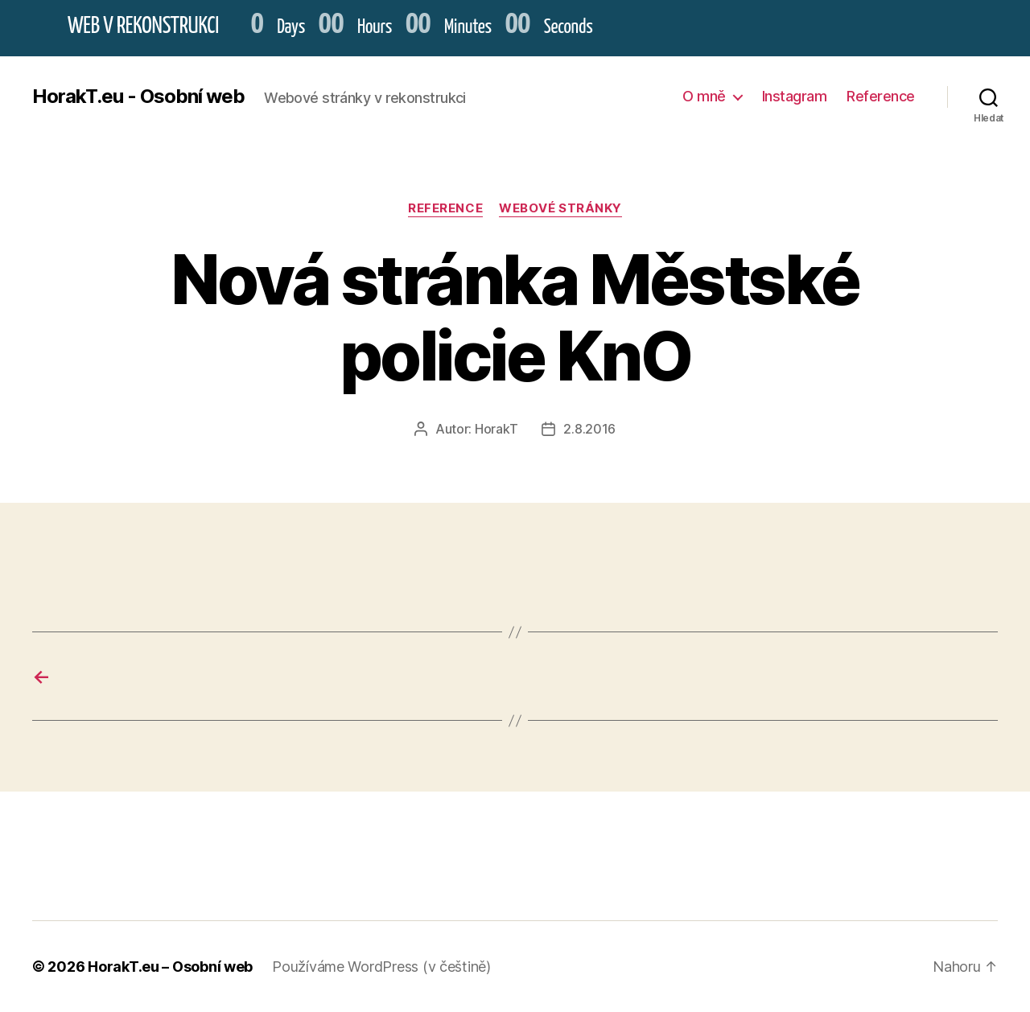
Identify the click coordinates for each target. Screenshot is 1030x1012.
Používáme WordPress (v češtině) (381, 966)
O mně (704, 96)
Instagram (794, 96)
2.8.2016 (589, 429)
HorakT (496, 429)
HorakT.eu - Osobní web (138, 96)
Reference (881, 96)
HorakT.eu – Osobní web (170, 966)
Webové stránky (560, 208)
